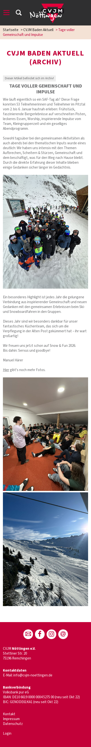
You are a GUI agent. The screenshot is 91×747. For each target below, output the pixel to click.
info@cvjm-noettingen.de (32, 675)
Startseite (10, 29)
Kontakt (9, 714)
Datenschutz (13, 723)
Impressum (11, 719)
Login (7, 733)
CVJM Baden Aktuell (38, 29)
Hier (6, 370)
